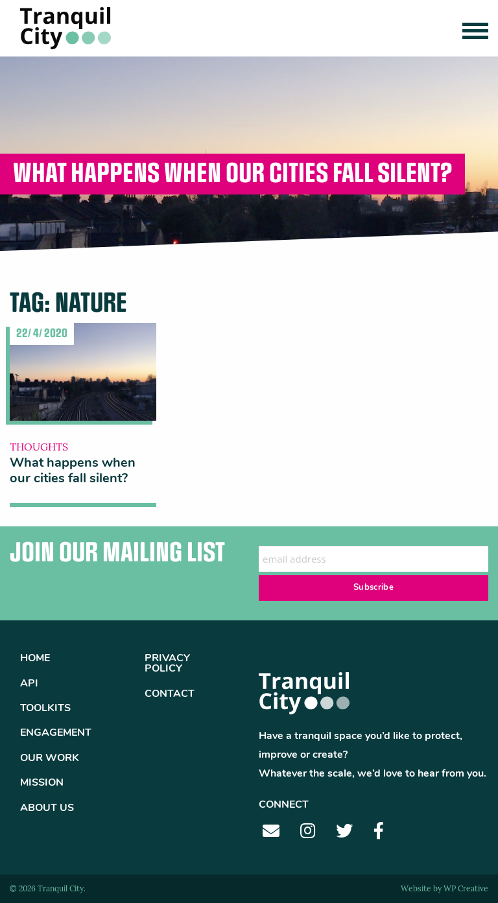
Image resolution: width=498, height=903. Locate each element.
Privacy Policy (167, 663)
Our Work (49, 758)
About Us (47, 808)
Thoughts (39, 448)
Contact (170, 694)
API (29, 684)
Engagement (55, 733)
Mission (42, 783)
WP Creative (466, 889)
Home (35, 658)
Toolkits (45, 708)
